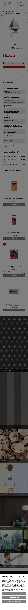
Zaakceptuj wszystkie (14, 601)
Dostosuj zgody (14, 597)
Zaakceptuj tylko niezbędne (14, 593)
